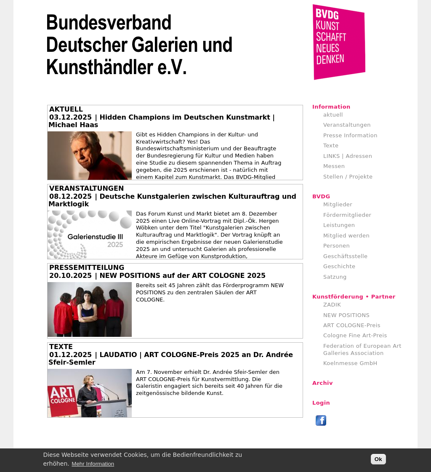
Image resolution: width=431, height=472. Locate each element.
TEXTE (61, 347)
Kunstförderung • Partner (354, 296)
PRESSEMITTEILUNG (86, 268)
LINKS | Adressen (347, 156)
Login (321, 403)
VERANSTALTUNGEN (86, 188)
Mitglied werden (346, 235)
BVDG (321, 196)
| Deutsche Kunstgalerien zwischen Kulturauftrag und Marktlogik (172, 200)
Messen (334, 166)
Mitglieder (337, 204)
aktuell (333, 115)
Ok (378, 461)
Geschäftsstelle (345, 256)
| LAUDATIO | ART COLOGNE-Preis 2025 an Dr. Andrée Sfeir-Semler (170, 358)
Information (331, 107)
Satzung (335, 277)
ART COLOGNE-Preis (351, 325)
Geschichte (339, 266)
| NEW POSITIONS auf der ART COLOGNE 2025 (180, 276)
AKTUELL (66, 109)
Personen (336, 246)
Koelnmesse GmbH (350, 363)
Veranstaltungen (347, 125)
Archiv (322, 383)
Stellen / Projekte (348, 176)
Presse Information (350, 135)
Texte (330, 145)
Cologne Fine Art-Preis (355, 335)
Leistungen (339, 225)
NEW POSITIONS (346, 315)
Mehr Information (93, 465)
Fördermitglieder (347, 215)
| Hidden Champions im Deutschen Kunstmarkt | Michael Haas (161, 121)
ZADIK (332, 304)
